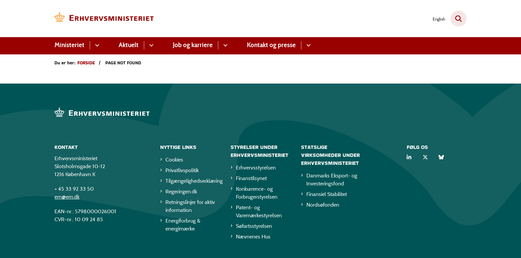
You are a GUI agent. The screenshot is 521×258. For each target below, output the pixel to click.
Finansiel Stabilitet (326, 194)
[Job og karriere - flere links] (224, 45)
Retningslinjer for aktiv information (190, 206)
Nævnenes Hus (253, 236)
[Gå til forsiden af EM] (104, 18)
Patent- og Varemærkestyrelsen (259, 211)
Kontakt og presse (271, 45)
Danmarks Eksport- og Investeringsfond (331, 179)
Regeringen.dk (181, 191)
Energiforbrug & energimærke (182, 225)
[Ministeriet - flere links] (96, 45)
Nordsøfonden (322, 205)
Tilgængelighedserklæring (192, 181)
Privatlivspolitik (182, 170)
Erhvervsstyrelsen (256, 167)
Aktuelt (129, 45)
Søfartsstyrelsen (254, 226)
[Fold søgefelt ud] (459, 19)
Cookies (174, 160)
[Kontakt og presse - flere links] (307, 45)
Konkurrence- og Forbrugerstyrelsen (256, 193)
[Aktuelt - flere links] (150, 45)
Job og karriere (193, 45)
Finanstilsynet (251, 178)
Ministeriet (69, 45)
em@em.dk (66, 197)
